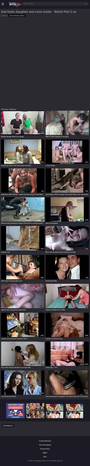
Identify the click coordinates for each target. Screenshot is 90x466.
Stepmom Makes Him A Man (55, 310)
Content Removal (45, 441)
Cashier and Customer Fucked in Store (14, 339)
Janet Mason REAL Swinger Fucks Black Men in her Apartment (67, 194)
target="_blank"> (22, 123)
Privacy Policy (45, 449)
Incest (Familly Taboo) (17, 15)
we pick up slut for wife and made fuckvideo (16, 165)
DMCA (45, 453)
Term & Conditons (45, 445)
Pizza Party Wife (51, 281)
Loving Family (50, 165)
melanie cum (5, 252)
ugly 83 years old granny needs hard (13, 310)
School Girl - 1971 (52, 367)
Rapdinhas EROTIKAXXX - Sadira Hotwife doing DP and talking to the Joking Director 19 (22, 194)
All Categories (8, 426)
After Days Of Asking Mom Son (11, 281)
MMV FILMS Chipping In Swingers (57, 136)
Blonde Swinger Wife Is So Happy (12, 136)
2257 (45, 457)
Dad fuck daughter (52, 223)
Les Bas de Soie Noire (8, 396)
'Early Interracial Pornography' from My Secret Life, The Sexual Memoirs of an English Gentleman (67, 396)
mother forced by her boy (54, 339)
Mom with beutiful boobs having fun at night (61, 252)
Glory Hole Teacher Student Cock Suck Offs (16, 367)
